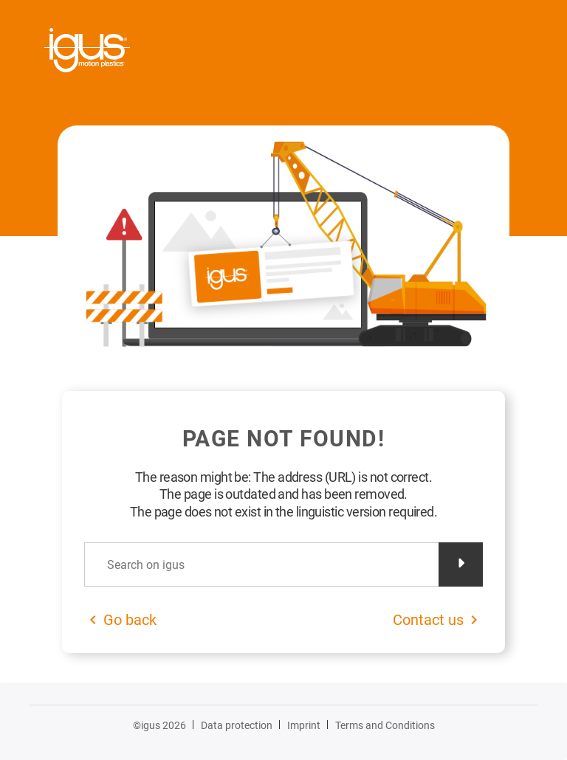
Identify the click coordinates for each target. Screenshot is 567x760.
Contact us (428, 620)
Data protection (236, 725)
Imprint (303, 725)
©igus (159, 725)
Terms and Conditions (385, 725)
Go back (130, 620)
